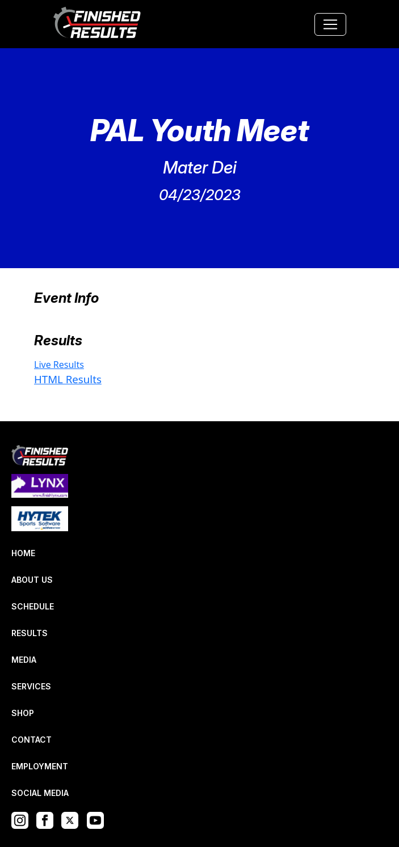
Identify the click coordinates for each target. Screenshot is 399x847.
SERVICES (31, 686)
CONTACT (31, 739)
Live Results (59, 364)
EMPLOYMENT (39, 766)
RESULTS (29, 633)
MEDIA (23, 659)
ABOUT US (32, 580)
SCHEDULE (32, 606)
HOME (23, 553)
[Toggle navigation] (330, 24)
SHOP (22, 713)
